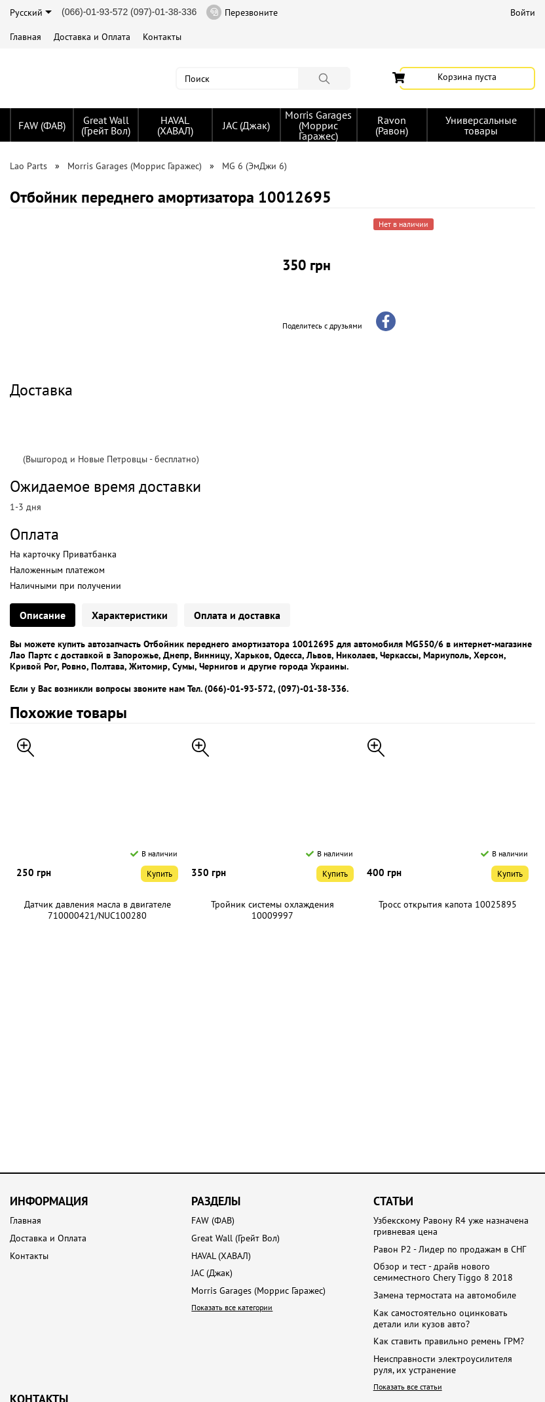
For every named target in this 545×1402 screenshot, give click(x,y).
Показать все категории (231, 1307)
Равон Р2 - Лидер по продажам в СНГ (449, 1249)
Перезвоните (242, 12)
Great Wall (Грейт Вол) (105, 125)
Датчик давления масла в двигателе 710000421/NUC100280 (97, 910)
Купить (159, 873)
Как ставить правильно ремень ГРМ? (448, 1341)
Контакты (162, 37)
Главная (25, 37)
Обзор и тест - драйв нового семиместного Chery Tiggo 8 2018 (443, 1272)
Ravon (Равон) (391, 125)
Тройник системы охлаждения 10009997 (272, 910)
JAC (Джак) (246, 125)
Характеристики (130, 615)
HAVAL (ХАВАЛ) (175, 125)
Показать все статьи (407, 1387)
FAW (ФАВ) (42, 125)
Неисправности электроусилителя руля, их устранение (442, 1364)
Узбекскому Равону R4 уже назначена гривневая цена (451, 1226)
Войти (522, 12)
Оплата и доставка (237, 615)
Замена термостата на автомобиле (444, 1295)
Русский (31, 12)
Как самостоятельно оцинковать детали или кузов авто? (440, 1319)
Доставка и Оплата (92, 37)
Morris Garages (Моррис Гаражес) (318, 125)
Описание (43, 615)
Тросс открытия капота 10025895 (448, 904)
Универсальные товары (481, 125)
